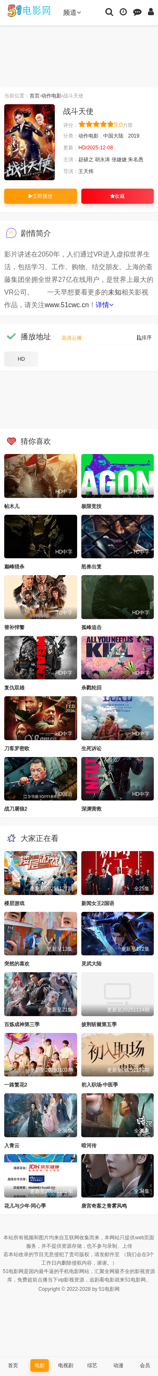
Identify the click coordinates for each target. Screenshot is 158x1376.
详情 (104, 304)
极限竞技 (91, 506)
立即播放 (41, 196)
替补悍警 (14, 627)
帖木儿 (11, 506)
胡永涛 (102, 159)
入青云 (11, 1146)
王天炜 (86, 171)
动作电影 (51, 96)
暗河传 (88, 1146)
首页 (34, 96)
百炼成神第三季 (22, 1024)
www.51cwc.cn (67, 304)
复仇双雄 (14, 688)
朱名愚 (135, 159)
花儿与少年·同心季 (25, 1206)
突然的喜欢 (16, 964)
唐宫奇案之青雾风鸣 (104, 1206)
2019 (133, 136)
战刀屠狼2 (15, 809)
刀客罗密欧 (16, 749)
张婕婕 (119, 159)
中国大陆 (113, 136)
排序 (144, 338)
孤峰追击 (91, 627)
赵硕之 (86, 159)
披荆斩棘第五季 (99, 1024)
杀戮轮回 (91, 688)
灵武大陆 (91, 964)
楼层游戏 (14, 903)
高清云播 (72, 338)
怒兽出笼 (91, 567)
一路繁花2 (15, 1085)
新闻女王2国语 (98, 903)
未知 (114, 292)
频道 (72, 12)
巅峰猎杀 (14, 567)
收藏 (117, 196)
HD (21, 359)
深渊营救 (91, 809)
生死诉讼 (91, 749)
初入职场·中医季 (99, 1085)
